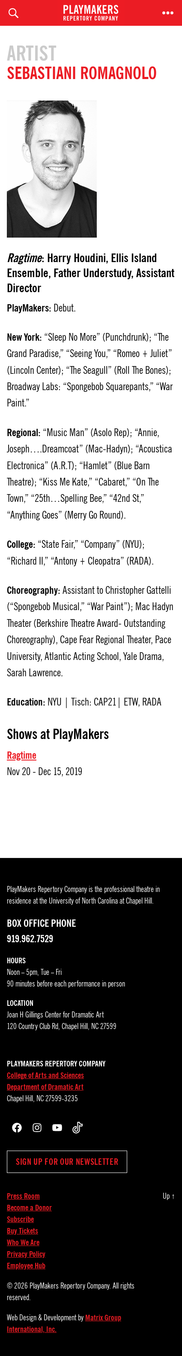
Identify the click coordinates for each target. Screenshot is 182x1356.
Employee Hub (26, 1266)
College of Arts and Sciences (45, 1075)
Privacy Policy (26, 1254)
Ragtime (21, 755)
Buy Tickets (22, 1231)
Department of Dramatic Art (45, 1087)
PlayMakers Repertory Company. (70, 1286)
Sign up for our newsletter (67, 1161)
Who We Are (23, 1242)
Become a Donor (29, 1208)
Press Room (23, 1196)
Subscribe (20, 1219)
